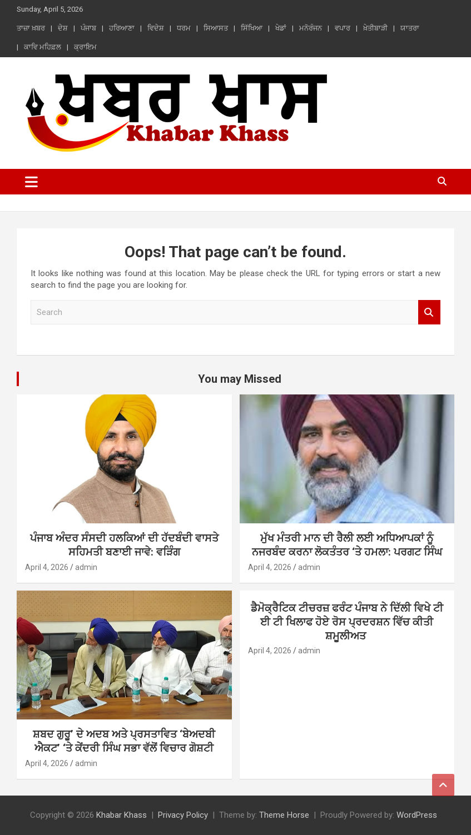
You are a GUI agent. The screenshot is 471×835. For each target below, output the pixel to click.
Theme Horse (284, 815)
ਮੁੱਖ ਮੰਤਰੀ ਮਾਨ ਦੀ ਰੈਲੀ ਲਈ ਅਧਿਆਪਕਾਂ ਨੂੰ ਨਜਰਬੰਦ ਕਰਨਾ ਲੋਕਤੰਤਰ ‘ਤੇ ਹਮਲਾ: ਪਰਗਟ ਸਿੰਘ (347, 545)
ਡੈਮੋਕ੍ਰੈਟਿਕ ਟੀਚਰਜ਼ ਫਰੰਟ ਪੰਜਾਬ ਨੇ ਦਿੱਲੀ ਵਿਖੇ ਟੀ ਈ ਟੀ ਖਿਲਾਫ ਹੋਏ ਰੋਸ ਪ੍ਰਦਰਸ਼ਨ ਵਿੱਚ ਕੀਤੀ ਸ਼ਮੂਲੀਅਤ (347, 622)
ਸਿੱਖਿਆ (251, 28)
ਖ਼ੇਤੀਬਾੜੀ (375, 28)
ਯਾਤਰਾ (409, 28)
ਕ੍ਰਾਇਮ (85, 47)
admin (86, 567)
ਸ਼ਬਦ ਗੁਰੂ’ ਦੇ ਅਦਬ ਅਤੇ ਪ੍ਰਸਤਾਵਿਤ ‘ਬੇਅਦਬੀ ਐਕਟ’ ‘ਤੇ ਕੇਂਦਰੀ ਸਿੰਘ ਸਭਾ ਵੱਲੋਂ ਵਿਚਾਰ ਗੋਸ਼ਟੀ (124, 741)
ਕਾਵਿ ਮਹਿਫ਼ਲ (42, 47)
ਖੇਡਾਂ (280, 28)
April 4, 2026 (46, 567)
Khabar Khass (121, 815)
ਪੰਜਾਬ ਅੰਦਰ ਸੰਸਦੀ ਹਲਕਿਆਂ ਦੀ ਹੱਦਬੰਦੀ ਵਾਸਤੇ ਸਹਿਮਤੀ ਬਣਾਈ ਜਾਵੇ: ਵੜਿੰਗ (124, 545)
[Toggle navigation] (31, 181)
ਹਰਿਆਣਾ (122, 28)
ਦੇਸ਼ (63, 28)
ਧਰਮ (184, 28)
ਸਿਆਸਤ (216, 28)
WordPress (416, 815)
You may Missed (239, 379)
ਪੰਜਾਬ (88, 28)
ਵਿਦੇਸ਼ (155, 28)
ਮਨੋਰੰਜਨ (310, 28)
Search (429, 312)
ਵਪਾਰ (342, 28)
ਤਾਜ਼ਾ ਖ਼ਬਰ (31, 28)
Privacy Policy (183, 815)
